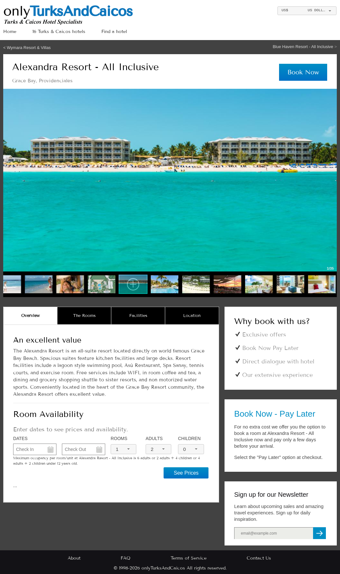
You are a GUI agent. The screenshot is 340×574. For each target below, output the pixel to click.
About (74, 558)
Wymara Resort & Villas (29, 47)
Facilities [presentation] (138, 315)
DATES (20, 438)
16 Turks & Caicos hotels (58, 31)
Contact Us (259, 558)
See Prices (186, 473)
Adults (154, 438)
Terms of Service (189, 558)
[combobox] (306, 10)
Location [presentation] (192, 315)
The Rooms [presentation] (84, 315)
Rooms (119, 438)
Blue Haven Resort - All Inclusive (303, 46)
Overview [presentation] (30, 315)
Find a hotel (114, 31)
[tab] (30, 315)
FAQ (126, 558)
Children (189, 438)
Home (9, 31)
